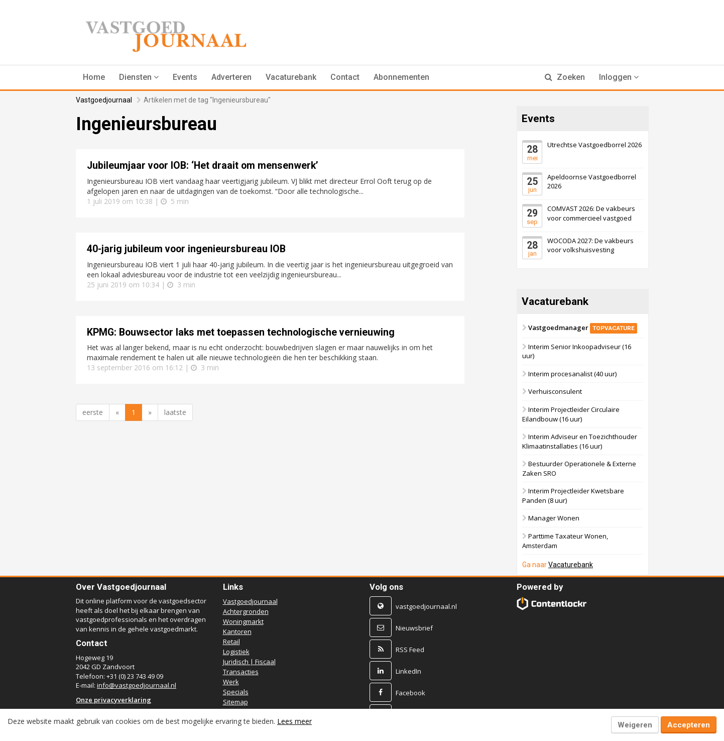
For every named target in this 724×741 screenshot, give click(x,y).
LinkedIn (408, 671)
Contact (344, 77)
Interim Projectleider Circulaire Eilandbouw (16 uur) (571, 414)
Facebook (410, 692)
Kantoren (237, 631)
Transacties (241, 671)
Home (94, 77)
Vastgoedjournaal (104, 100)
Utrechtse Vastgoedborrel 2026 (594, 144)
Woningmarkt (243, 621)
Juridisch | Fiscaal (249, 661)
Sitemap (235, 701)
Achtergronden (246, 611)
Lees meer (294, 721)
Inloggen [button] (619, 77)
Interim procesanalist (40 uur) (572, 373)
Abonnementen (401, 77)
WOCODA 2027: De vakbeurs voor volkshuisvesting (590, 245)
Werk (231, 681)
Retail (231, 641)
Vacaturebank (291, 77)
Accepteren (688, 724)
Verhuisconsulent (555, 391)
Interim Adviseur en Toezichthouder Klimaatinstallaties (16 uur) (579, 441)
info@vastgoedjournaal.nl (136, 685)
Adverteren (231, 77)
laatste (175, 412)
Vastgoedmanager (582, 327)
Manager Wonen (553, 517)
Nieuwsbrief (414, 627)
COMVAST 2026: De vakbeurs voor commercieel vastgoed (591, 213)
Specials (236, 691)
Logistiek (236, 651)
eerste (92, 412)
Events (185, 77)
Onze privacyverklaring (113, 699)
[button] (139, 77)
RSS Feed (410, 649)
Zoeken (565, 77)
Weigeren (635, 724)
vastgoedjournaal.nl (426, 606)
